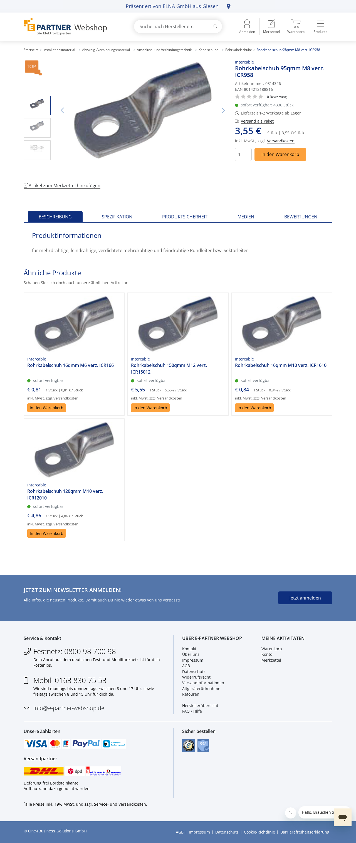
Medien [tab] (246, 217)
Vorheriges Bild (62, 110)
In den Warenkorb (280, 154)
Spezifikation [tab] (117, 217)
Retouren (190, 694)
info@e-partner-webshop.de (68, 708)
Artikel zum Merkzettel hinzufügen (62, 185)
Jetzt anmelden (305, 598)
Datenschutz (194, 671)
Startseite (31, 49)
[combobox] (178, 26)
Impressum (192, 660)
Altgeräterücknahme (201, 688)
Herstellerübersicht (200, 705)
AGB (186, 665)
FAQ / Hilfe (192, 711)
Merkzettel (271, 660)
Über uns (190, 654)
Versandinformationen (203, 682)
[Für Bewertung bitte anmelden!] (277, 96)
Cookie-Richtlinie (259, 832)
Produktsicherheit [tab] (184, 217)
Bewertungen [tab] (300, 217)
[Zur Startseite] (72, 26)
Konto (266, 654)
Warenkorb (271, 648)
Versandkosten (281, 140)
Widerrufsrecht (196, 677)
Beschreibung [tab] (55, 217)
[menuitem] (271, 26)
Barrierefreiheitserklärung (304, 832)
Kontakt (189, 648)
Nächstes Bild (223, 110)
